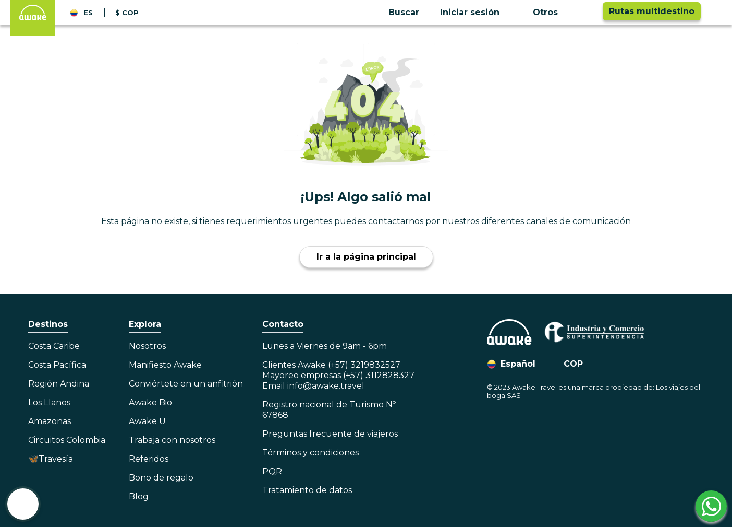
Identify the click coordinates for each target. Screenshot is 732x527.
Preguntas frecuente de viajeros (330, 434)
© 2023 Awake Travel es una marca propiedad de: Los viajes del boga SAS (593, 391)
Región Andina (58, 384)
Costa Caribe (54, 346)
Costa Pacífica (57, 365)
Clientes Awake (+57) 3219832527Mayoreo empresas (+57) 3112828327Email (338, 375)
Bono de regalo (161, 478)
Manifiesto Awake (165, 365)
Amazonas (49, 421)
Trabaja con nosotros (172, 440)
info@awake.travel (325, 386)
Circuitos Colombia (66, 440)
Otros (545, 12)
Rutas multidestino (651, 11)
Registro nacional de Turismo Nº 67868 (329, 410)
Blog (139, 496)
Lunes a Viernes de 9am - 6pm (324, 346)
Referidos (148, 459)
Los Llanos (49, 402)
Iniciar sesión (469, 12)
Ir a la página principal (366, 257)
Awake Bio (150, 402)
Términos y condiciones (310, 453)
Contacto (282, 324)
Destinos (48, 324)
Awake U (147, 421)
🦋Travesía (50, 459)
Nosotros (147, 346)
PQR (272, 471)
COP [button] (573, 364)
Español (518, 364)
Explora (145, 324)
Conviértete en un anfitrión (186, 384)
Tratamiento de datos (307, 490)
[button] (478, 12)
